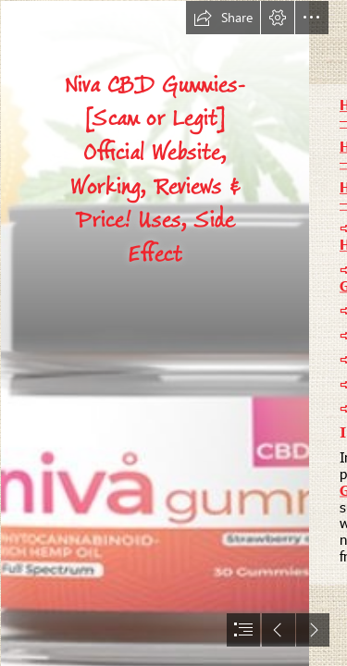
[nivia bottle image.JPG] (154, 333)
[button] (223, 17)
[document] (173, 333)
